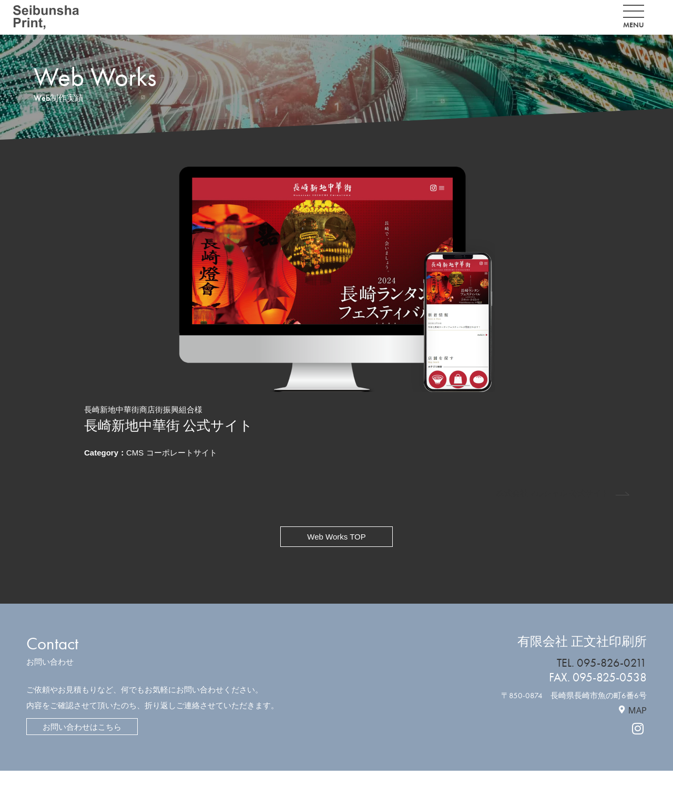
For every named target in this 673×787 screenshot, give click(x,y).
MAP (637, 710)
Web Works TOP (336, 536)
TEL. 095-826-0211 (601, 662)
